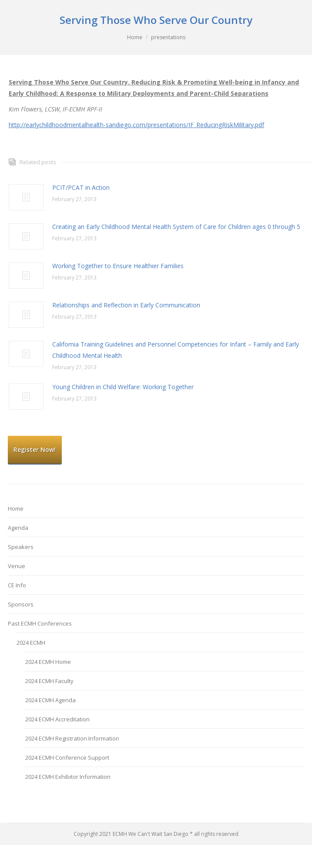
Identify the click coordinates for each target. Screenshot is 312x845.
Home (134, 37)
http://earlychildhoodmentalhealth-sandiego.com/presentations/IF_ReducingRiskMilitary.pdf (136, 125)
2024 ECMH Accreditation (57, 719)
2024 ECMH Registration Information (72, 738)
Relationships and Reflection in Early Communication (126, 305)
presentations (168, 37)
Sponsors (21, 604)
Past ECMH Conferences (40, 623)
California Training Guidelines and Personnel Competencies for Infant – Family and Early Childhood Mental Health (175, 350)
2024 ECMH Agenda (50, 700)
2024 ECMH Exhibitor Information (68, 777)
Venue (16, 566)
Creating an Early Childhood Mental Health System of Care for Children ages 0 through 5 (176, 226)
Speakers (21, 547)
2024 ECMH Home (48, 662)
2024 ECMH (31, 642)
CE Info (17, 585)
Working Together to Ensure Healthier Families (118, 266)
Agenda (18, 528)
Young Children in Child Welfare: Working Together (123, 387)
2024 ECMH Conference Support (67, 757)
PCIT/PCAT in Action (81, 187)
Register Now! (34, 449)
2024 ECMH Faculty (49, 681)
